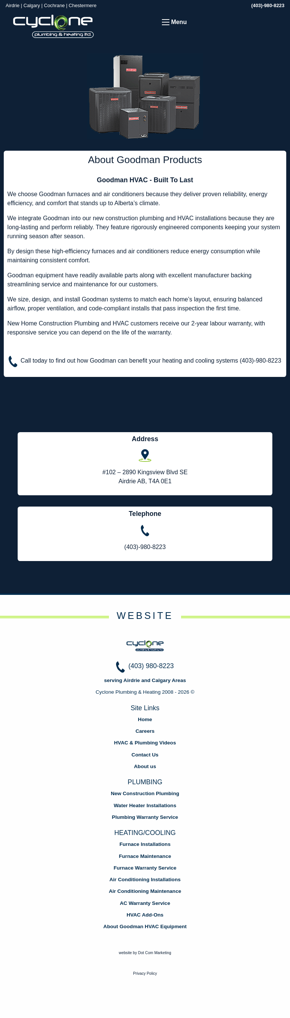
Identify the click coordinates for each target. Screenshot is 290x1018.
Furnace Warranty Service (144, 868)
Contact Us (145, 755)
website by (145, 953)
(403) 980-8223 (151, 666)
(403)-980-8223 (267, 5)
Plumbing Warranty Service (145, 817)
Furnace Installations (145, 844)
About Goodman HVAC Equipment (145, 926)
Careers (145, 731)
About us (145, 766)
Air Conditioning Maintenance (145, 891)
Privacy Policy (145, 973)
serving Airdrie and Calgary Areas (145, 680)
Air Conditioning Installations (145, 879)
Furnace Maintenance (145, 856)
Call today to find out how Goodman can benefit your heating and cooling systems (151, 360)
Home (145, 719)
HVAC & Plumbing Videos (145, 743)
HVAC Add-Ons (145, 915)
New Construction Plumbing (145, 793)
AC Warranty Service (145, 903)
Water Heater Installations (145, 805)
